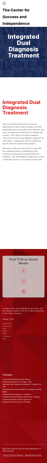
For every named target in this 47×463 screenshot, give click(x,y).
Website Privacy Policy (33, 455)
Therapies (7, 375)
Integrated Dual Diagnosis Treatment (17, 394)
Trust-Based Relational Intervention (16, 379)
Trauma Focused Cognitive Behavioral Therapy (21, 397)
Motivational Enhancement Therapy (16, 402)
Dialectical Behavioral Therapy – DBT (17, 382)
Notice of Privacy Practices (13, 455)
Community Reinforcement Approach (17, 399)
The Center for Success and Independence (16, 17)
